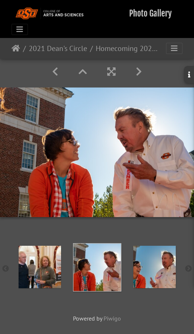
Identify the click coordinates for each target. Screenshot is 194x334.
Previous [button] (5, 269)
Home (16, 48)
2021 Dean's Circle (58, 48)
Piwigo (112, 318)
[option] (40, 267)
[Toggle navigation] (20, 29)
